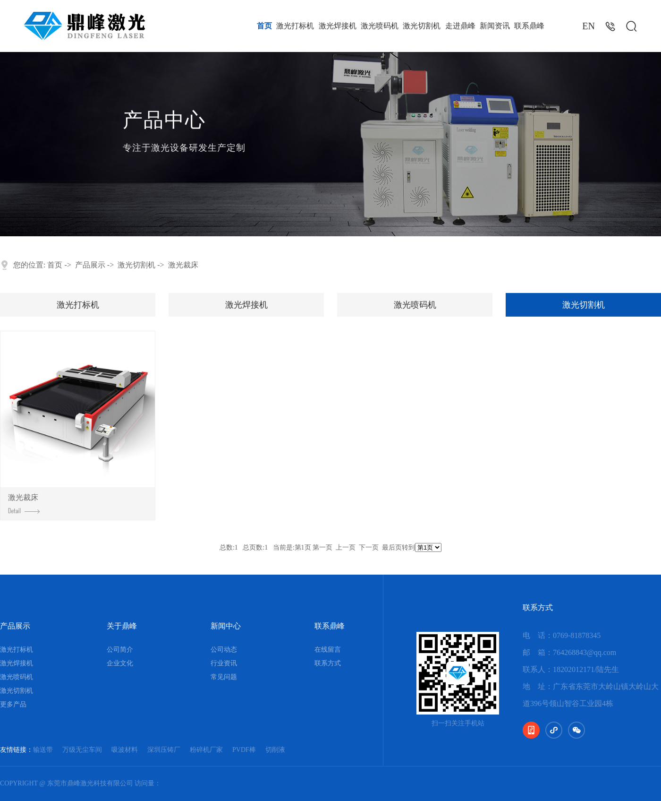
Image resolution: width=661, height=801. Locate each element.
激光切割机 (422, 26)
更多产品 (13, 704)
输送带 (43, 749)
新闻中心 (226, 626)
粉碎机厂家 (206, 749)
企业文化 (120, 663)
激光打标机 (295, 26)
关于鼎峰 (122, 626)
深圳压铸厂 (163, 749)
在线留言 (327, 649)
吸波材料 (124, 749)
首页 (264, 26)
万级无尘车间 (82, 749)
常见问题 (224, 676)
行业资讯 (224, 663)
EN (588, 26)
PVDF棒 (244, 749)
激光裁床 (183, 265)
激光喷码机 (379, 26)
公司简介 (120, 649)
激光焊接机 (337, 26)
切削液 (275, 749)
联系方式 (327, 663)
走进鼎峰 (460, 26)
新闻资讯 (495, 26)
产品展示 (90, 265)
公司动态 (224, 649)
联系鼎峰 (529, 26)
